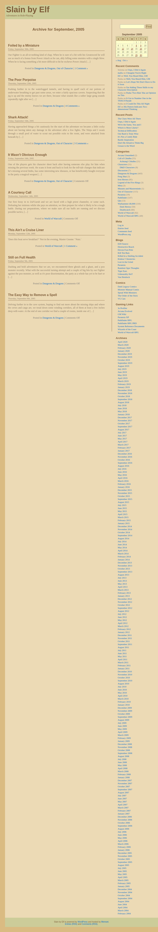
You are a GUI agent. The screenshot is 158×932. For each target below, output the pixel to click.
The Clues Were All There (129, 118)
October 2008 (124, 750)
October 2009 (124, 714)
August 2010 (123, 683)
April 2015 (122, 514)
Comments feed (125, 231)
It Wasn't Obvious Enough (27, 154)
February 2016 (124, 484)
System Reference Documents (131, 326)
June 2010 (122, 689)
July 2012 (122, 614)
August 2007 (123, 792)
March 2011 (123, 662)
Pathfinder (122, 197)
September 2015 (125, 499)
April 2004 (122, 907)
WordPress (83, 922)
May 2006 (122, 838)
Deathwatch (125, 210)
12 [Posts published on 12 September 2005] (123, 49)
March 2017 (123, 444)
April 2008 (122, 768)
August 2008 (123, 756)
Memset (104, 922)
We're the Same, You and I (129, 124)
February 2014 (124, 556)
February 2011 (124, 665)
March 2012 (123, 626)
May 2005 (122, 874)
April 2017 (122, 441)
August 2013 (123, 574)
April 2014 (122, 550)
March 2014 (123, 553)
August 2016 (123, 466)
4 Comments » (72, 105)
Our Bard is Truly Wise (128, 133)
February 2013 (124, 593)
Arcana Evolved (125, 311)
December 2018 (125, 390)
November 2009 (125, 711)
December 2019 (125, 354)
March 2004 (123, 910)
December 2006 (125, 816)
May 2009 (122, 729)
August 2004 (123, 901)
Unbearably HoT (125, 274)
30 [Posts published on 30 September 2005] (141, 55)
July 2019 (122, 369)
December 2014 (125, 526)
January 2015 (124, 523)
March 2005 (123, 880)
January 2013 (124, 596)
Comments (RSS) (89, 924)
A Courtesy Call (19, 192)
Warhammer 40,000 (126, 203)
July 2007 (122, 795)
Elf (119, 76)
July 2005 (122, 868)
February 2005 (124, 883)
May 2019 (122, 375)
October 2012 (124, 605)
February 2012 (124, 629)
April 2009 (122, 732)
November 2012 (125, 602)
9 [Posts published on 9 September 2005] (140, 46)
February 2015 (124, 520)
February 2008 (124, 774)
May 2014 (122, 547)
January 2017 (124, 450)
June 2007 (122, 798)
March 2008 (123, 771)
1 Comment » (81, 68)
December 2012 (125, 599)
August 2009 (123, 720)
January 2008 (124, 777)
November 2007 (125, 783)
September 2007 (125, 789)
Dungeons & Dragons (45, 68)
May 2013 (122, 584)
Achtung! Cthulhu (128, 161)
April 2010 (122, 695)
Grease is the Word (126, 146)
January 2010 (124, 705)
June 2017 (122, 435)
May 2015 (122, 511)
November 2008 (125, 747)
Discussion (122, 170)
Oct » (125, 60)
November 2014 (125, 529)
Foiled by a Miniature (23, 45)
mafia (120, 73)
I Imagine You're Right (136, 73)
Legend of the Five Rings (129, 182)
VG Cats (121, 298)
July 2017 (122, 432)
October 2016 (124, 460)
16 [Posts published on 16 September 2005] (141, 49)
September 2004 (125, 898)
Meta (120, 185)
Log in (121, 225)
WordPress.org (124, 234)
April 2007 (122, 804)
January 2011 (124, 668)
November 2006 (125, 819)
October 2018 (124, 396)
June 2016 (122, 472)
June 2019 (122, 372)
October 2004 (124, 895)
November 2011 (125, 638)
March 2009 (123, 735)
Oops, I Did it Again (137, 70)
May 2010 (122, 692)
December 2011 (125, 635)
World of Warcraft (53, 218)
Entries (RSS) (71, 924)
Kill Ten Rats (123, 253)
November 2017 (125, 420)
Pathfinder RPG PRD (127, 323)
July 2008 (122, 759)
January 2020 (124, 351)
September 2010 (125, 680)
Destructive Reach (126, 247)
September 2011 (125, 644)
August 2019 (123, 366)
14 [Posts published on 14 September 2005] (132, 49)
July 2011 (122, 650)
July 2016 (122, 469)
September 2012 (125, 608)
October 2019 (124, 360)
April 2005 (122, 877)
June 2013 (122, 581)
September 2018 (125, 399)
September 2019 (125, 363)
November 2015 (125, 493)
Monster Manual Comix (128, 289)
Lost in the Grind (125, 262)
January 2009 (124, 741)
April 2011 (122, 659)
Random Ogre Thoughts (128, 268)
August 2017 (123, 429)
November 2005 (125, 856)
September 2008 (125, 753)
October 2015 (124, 496)
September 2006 (125, 826)
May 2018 (122, 411)
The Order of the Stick (128, 295)
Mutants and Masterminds (129, 188)
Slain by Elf (28, 9)
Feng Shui (122, 176)
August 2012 (123, 611)
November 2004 (125, 892)
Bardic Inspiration (126, 140)
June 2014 (122, 544)
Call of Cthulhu (124, 158)
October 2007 (124, 786)
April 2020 (122, 342)
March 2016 (123, 481)
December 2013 (125, 562)
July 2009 (122, 723)
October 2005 (124, 859)
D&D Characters (127, 167)
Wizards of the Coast (127, 329)
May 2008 (122, 765)
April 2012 (122, 623)
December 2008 (125, 744)
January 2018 (124, 414)
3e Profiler (122, 308)
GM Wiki (122, 314)
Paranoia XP (123, 317)
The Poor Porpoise (22, 79)
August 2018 (123, 402)
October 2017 (124, 423)
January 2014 (124, 559)
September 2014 (125, 535)
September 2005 (125, 862)
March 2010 (123, 698)
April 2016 (122, 478)
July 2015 (122, 505)
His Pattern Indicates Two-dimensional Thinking (132, 107)
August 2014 (123, 538)
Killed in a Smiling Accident (130, 256)
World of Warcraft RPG (128, 216)
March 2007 (123, 807)
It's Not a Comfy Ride (127, 137)
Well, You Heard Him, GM (136, 76)
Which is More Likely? (128, 127)
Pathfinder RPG (125, 320)
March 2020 (123, 345)
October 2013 (124, 568)
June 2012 (122, 617)
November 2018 (125, 393)
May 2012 (122, 620)
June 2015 (122, 508)
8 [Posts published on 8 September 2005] (136, 46)
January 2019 (124, 387)
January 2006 (124, 850)
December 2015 (125, 490)
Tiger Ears (122, 271)
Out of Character (65, 68)
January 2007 (124, 813)
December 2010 (125, 671)
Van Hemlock (124, 277)
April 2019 (122, 378)
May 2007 (122, 801)
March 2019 (123, 381)
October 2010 (124, 677)
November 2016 (125, 457)
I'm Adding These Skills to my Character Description (135, 88)
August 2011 (123, 647)
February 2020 (124, 348)
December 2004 (125, 889)
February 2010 (124, 702)
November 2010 (125, 674)
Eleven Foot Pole (125, 250)
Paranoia (121, 194)
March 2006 (123, 844)
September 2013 (125, 571)
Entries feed (123, 228)
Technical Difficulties (127, 130)
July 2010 (122, 686)
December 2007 (125, 780)
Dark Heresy (125, 206)
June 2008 (122, 762)
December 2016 (125, 453)
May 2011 (122, 656)
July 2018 (122, 405)
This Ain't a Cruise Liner (26, 230)
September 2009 (125, 717)
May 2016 (122, 475)
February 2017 (124, 447)
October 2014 (124, 532)
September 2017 (125, 426)
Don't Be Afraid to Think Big (131, 143)
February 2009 (124, 738)
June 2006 (122, 835)
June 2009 (122, 726)
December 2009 (125, 708)
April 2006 (122, 841)
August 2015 (123, 502)
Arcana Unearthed (126, 155)
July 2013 (122, 578)
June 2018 (122, 408)
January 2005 (124, 886)
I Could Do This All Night (138, 103)
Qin (119, 200)
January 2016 (124, 487)
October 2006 (124, 822)
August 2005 (123, 865)
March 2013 (123, 590)
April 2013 (122, 587)
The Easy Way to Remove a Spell (32, 295)
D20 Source (123, 244)
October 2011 (124, 641)
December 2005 (125, 853)
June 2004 (122, 904)
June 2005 (122, 871)
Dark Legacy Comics (127, 286)
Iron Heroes (123, 179)
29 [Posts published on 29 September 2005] (136, 55)
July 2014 (122, 541)
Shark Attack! (18, 117)
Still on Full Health (21, 257)
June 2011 (122, 653)
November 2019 (125, 357)
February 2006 (124, 847)
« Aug (118, 60)
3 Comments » (81, 143)
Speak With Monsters (127, 292)
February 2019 (124, 384)
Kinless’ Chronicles (126, 259)
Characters (122, 164)
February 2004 (124, 913)
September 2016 (125, 463)
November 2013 (125, 565)
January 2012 (124, 632)
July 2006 (122, 832)
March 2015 (123, 517)
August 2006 (123, 829)
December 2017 (125, 417)
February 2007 (124, 810)
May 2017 (122, 438)
